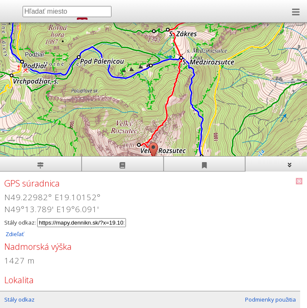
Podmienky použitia (270, 299)
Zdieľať (14, 234)
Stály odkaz (19, 299)
